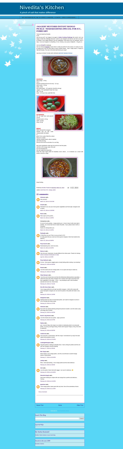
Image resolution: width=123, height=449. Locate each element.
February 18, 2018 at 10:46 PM (48, 372)
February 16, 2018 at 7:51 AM (47, 283)
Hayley (42, 323)
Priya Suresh (43, 243)
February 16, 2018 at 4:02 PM (47, 312)
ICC (47, 190)
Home (60, 405)
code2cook (43, 333)
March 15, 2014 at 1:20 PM (47, 217)
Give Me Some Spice (45, 287)
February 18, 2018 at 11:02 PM (48, 381)
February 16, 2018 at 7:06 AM (47, 271)
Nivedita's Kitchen (42, 7)
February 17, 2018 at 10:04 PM (48, 357)
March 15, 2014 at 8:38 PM (47, 240)
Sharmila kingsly (44, 375)
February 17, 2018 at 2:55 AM (47, 348)
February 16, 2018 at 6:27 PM (47, 319)
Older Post (80, 405)
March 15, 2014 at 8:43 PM (47, 248)
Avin (41, 368)
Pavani (42, 267)
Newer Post (39, 405)
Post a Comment (43, 391)
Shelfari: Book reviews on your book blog (45, 435)
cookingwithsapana (45, 342)
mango (50, 190)
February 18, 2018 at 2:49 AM (47, 364)
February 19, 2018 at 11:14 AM (47, 388)
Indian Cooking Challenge (65, 37)
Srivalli (43, 45)
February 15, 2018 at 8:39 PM (47, 264)
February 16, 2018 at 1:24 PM (47, 294)
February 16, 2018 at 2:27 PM (47, 303)
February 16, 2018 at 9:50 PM (47, 330)
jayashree (42, 384)
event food (43, 190)
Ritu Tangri (43, 351)
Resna (42, 213)
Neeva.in (42, 251)
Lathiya (42, 360)
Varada (47, 46)
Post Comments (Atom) (63, 410)
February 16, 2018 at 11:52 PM (48, 339)
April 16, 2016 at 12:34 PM (46, 257)
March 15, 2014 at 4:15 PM (47, 230)
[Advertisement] (60, 399)
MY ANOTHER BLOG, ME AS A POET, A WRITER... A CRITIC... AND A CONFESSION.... (49, 17)
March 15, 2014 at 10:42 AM (47, 201)
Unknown (42, 197)
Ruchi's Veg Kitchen (45, 315)
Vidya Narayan (44, 275)
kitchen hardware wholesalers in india (49, 254)
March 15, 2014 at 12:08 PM (47, 210)
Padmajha (43, 233)
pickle (54, 190)
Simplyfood (43, 297)
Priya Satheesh (44, 260)
